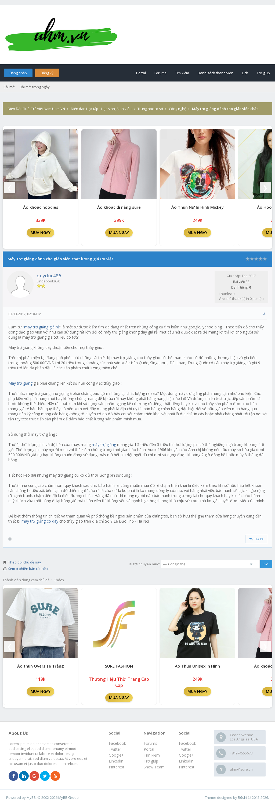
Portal (141, 72)
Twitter (185, 749)
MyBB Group (68, 797)
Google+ (186, 755)
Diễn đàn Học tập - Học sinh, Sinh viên (101, 108)
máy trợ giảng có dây (39, 521)
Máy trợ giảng (20, 383)
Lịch (245, 72)
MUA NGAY (40, 232)
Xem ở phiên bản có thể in (28, 568)
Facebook (187, 743)
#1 (265, 313)
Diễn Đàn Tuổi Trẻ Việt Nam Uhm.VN (36, 108)
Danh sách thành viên (215, 72)
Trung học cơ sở (150, 108)
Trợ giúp (263, 72)
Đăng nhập (18, 72)
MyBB (31, 797)
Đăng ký (47, 72)
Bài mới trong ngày (35, 86)
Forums (160, 72)
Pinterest (186, 766)
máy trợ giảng (104, 444)
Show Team (154, 766)
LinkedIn (186, 761)
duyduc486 (49, 275)
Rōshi (242, 797)
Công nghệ (177, 108)
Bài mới (9, 86)
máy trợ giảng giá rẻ (41, 326)
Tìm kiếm (182, 72)
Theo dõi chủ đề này (24, 562)
